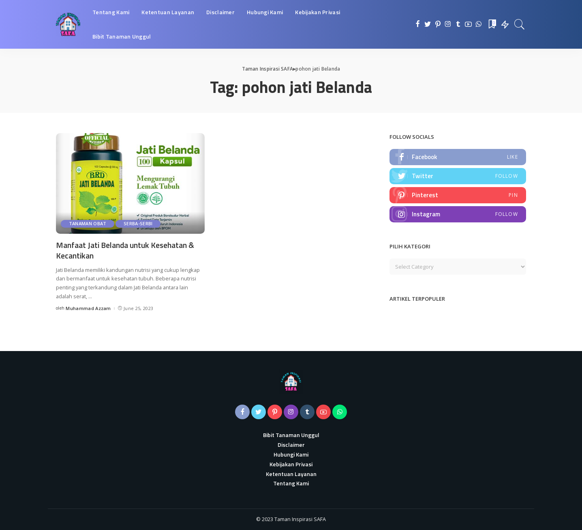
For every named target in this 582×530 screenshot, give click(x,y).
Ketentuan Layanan (291, 474)
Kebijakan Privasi (291, 464)
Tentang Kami (291, 483)
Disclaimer (291, 445)
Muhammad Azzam (88, 308)
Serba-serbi (138, 224)
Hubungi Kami (291, 454)
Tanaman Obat (88, 224)
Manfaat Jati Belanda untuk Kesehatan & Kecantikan (128, 250)
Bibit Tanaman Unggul (291, 435)
